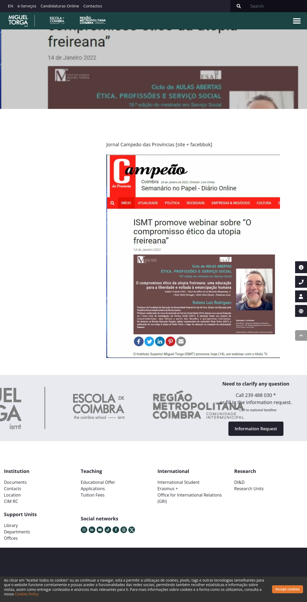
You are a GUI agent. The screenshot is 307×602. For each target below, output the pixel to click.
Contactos (92, 5)
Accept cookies (288, 589)
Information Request (256, 429)
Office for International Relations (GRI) (189, 498)
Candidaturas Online (59, 5)
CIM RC (11, 501)
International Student (178, 482)
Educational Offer (98, 482)
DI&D (239, 482)
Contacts (12, 489)
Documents (15, 482)
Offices (11, 538)
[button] (121, 258)
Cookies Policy (27, 593)
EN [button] (10, 5)
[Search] (277, 6)
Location (12, 495)
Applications (93, 489)
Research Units (249, 489)
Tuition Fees (93, 495)
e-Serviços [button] (27, 5)
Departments (17, 532)
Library (11, 525)
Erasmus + (167, 489)
